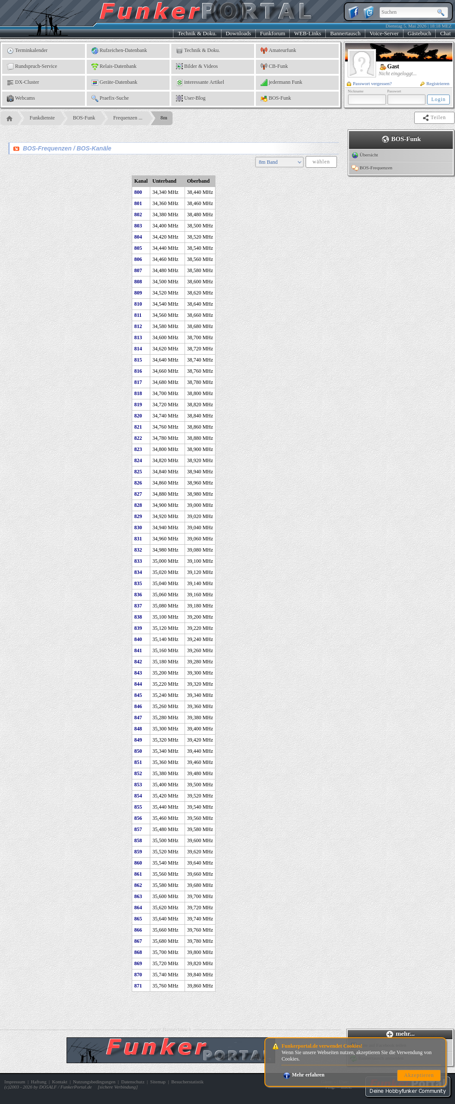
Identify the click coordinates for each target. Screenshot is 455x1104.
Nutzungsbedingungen (94, 1081)
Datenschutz (132, 1081)
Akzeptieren (419, 1075)
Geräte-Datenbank (114, 82)
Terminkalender (27, 50)
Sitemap (158, 1081)
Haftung (38, 1081)
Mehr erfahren (304, 1075)
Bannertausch (345, 33)
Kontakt (59, 1081)
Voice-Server (384, 33)
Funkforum (272, 33)
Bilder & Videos (197, 66)
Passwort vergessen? (369, 83)
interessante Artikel (200, 82)
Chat (445, 33)
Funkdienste (42, 118)
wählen (321, 162)
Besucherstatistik (187, 1081)
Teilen (435, 117)
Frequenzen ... (128, 118)
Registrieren (434, 83)
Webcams (21, 98)
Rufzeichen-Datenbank (119, 50)
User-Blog (191, 98)
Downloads (238, 33)
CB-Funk (274, 66)
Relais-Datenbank (113, 66)
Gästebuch (419, 33)
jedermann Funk (281, 82)
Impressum (14, 1081)
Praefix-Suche (110, 98)
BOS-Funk (276, 98)
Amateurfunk (278, 50)
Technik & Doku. (197, 33)
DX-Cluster (23, 82)
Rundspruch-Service (32, 66)
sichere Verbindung (118, 1086)
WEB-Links (307, 33)
